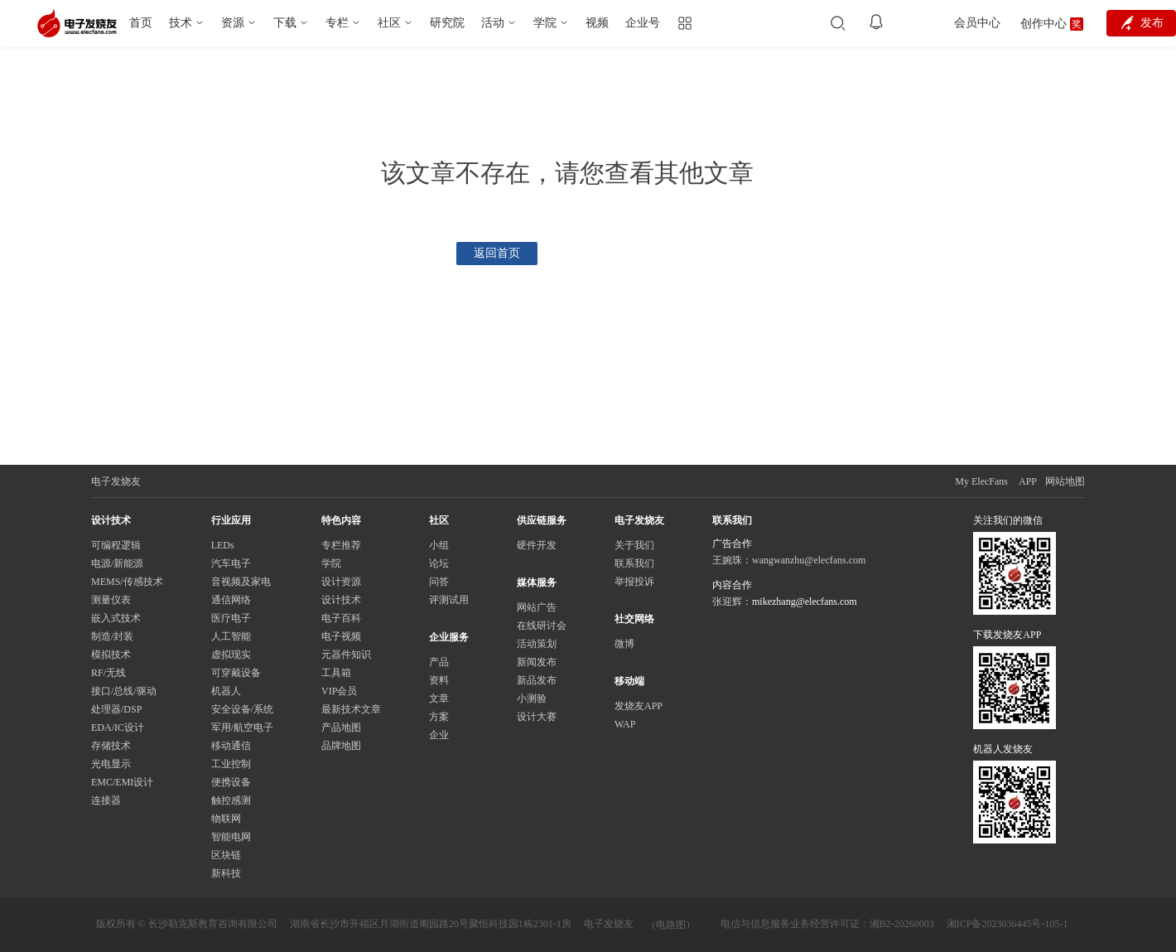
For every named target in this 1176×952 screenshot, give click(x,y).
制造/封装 (112, 636)
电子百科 (341, 618)
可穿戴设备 (236, 673)
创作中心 (1043, 23)
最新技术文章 (351, 709)
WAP (625, 724)
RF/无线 (108, 673)
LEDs (222, 545)
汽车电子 (231, 563)
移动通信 (231, 745)
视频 (597, 23)
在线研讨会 (541, 625)
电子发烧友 (609, 924)
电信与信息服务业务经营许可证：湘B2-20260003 (827, 924)
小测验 (532, 698)
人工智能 (231, 636)
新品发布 (537, 680)
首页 (140, 23)
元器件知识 (346, 654)
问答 (439, 581)
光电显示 (111, 764)
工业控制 (231, 764)
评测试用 (449, 600)
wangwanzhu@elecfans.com (808, 560)
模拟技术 (111, 654)
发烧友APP (639, 706)
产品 (439, 662)
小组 (439, 545)
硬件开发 (537, 545)
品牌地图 (341, 745)
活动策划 (537, 644)
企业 (439, 735)
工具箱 (336, 673)
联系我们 (634, 563)
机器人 (226, 691)
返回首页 (497, 253)
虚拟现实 (231, 654)
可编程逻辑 (116, 545)
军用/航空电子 (242, 727)
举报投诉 (634, 581)
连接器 (106, 800)
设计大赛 (537, 716)
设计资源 (341, 581)
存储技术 (111, 745)
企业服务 (449, 637)
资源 (232, 23)
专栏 (337, 23)
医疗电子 (231, 618)
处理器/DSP (116, 709)
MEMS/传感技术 (127, 581)
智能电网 (231, 837)
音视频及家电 (241, 581)
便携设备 (231, 782)
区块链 (226, 855)
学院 (545, 23)
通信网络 (231, 600)
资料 (439, 680)
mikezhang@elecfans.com (804, 601)
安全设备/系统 (242, 709)
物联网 (226, 818)
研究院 (447, 23)
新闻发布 (537, 662)
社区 (389, 23)
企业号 (642, 23)
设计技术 (341, 600)
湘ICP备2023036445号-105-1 (1007, 924)
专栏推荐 (341, 545)
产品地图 (341, 727)
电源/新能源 (117, 563)
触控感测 (231, 800)
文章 (439, 698)
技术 (180, 23)
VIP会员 (339, 691)
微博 (624, 644)
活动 (492, 23)
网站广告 (537, 607)
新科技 (226, 873)
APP (1028, 481)
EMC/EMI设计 (122, 782)
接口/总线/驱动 (124, 691)
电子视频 (341, 636)
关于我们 (634, 545)
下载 (284, 23)
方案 (439, 716)
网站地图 (1065, 481)
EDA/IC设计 (117, 727)
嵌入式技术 (116, 618)
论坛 (439, 563)
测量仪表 (111, 600)
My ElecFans (981, 481)
